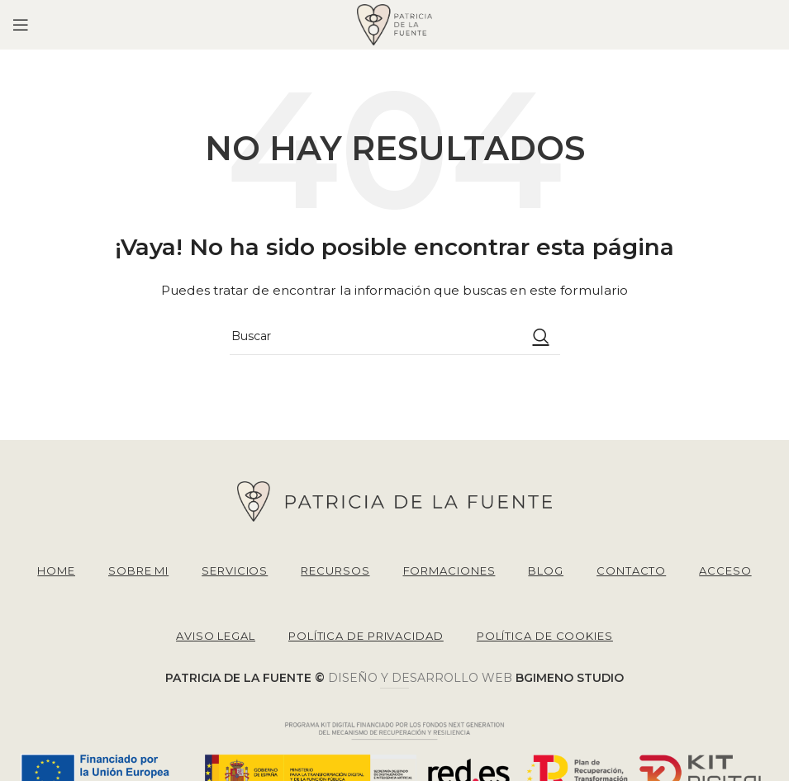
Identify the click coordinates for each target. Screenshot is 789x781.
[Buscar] (395, 336)
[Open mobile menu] (20, 24)
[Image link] (394, 500)
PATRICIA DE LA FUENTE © (246, 677)
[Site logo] (394, 24)
